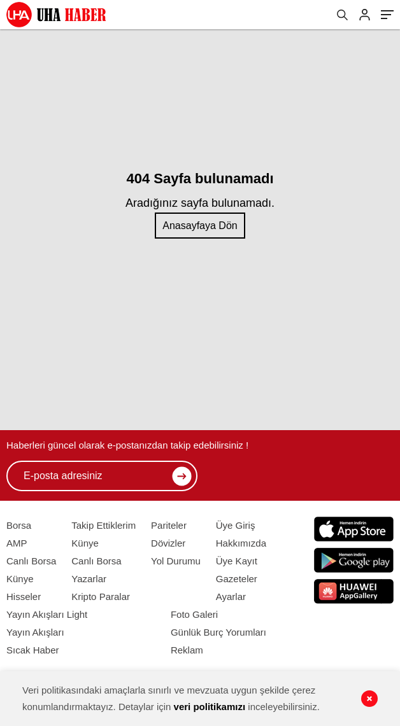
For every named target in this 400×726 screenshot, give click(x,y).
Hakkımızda (241, 543)
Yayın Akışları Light (46, 614)
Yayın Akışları (35, 632)
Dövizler (168, 543)
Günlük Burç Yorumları (218, 632)
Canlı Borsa (31, 560)
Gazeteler (236, 578)
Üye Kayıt (236, 560)
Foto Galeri (194, 614)
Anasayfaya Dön (199, 225)
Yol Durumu (176, 560)
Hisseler (23, 596)
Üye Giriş (235, 525)
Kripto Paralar (100, 596)
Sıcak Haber (32, 650)
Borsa (18, 525)
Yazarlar (88, 578)
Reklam (187, 650)
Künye (20, 578)
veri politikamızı (210, 706)
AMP (16, 543)
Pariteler (169, 525)
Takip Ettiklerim (103, 525)
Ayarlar (231, 596)
